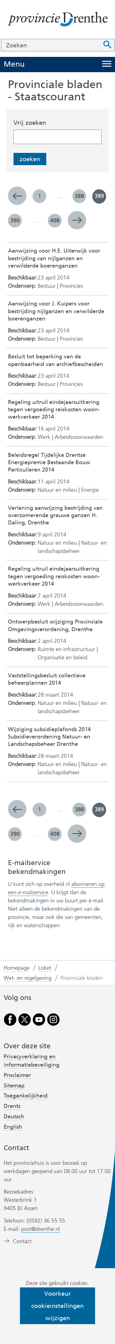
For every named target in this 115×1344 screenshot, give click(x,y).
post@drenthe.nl (40, 1229)
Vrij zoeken (29, 122)
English (13, 1127)
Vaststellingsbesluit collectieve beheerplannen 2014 (47, 679)
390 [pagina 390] (15, 220)
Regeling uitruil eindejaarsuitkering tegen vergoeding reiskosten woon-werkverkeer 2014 (54, 410)
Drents (12, 1106)
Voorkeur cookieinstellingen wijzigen (57, 1306)
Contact (22, 1241)
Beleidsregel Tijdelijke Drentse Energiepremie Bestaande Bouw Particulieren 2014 (49, 463)
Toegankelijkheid (26, 1095)
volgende (77, 220)
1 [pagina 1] (39, 196)
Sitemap (14, 1085)
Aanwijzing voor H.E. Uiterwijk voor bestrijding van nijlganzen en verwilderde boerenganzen (54, 258)
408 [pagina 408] (54, 220)
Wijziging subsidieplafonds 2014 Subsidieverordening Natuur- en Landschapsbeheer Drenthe (49, 737)
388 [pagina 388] (79, 196)
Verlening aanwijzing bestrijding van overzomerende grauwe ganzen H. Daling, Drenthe (55, 516)
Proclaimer (17, 1075)
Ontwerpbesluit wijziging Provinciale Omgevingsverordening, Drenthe (55, 625)
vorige (17, 196)
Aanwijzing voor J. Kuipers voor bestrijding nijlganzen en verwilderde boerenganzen (56, 311)
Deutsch (14, 1116)
